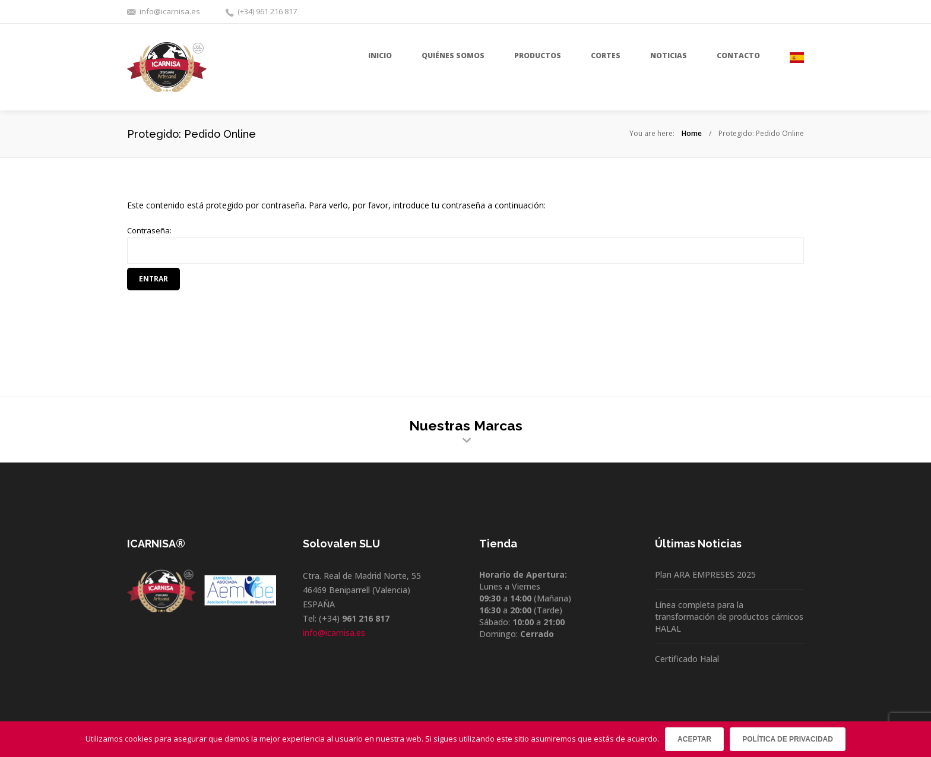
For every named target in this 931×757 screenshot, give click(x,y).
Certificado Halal (687, 658)
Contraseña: (465, 244)
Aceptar (694, 739)
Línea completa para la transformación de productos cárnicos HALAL (729, 616)
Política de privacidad (787, 739)
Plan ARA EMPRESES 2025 (705, 574)
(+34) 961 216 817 (267, 11)
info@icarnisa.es (170, 11)
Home (692, 133)
